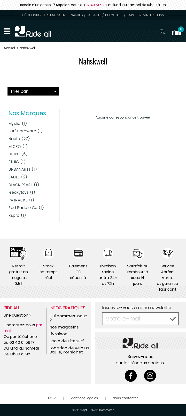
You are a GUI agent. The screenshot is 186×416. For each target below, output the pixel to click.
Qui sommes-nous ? (68, 318)
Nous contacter (125, 398)
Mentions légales (84, 398)
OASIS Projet (79, 410)
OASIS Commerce (102, 410)
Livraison (58, 334)
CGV (52, 398)
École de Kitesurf (66, 341)
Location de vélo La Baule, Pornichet (69, 350)
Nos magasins (64, 327)
